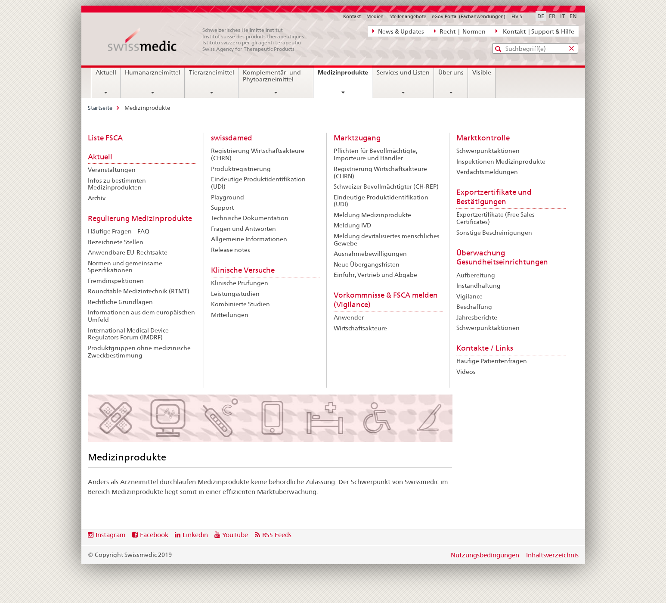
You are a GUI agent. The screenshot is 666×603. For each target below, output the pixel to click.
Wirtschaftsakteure (360, 328)
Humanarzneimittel (152, 72)
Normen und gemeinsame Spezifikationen (125, 267)
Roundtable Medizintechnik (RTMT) (138, 291)
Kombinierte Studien (240, 304)
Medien (375, 16)
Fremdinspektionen (116, 280)
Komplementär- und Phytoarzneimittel (272, 76)
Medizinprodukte (345, 75)
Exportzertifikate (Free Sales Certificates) (495, 218)
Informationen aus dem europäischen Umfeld (141, 316)
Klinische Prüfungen (239, 283)
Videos (466, 371)
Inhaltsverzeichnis (552, 555)
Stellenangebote (408, 16)
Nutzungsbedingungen (485, 555)
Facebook (154, 535)
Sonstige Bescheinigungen (494, 232)
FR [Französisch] (552, 15)
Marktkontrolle (483, 138)
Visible (481, 72)
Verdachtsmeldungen (487, 171)
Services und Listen (403, 72)
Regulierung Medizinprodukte (140, 218)
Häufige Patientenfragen (491, 360)
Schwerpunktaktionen (488, 150)
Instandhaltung (478, 285)
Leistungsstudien (235, 293)
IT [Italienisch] (562, 15)
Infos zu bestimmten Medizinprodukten (117, 184)
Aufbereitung (475, 275)
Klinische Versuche (243, 270)
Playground (227, 197)
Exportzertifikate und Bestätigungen (494, 197)
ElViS (516, 16)
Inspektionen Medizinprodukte (500, 161)
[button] (499, 49)
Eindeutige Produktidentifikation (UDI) (258, 183)
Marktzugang (357, 138)
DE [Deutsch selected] (540, 15)
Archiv (96, 198)
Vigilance (469, 296)
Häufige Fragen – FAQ (118, 231)
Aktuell (106, 72)
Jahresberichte (476, 317)
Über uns (451, 72)
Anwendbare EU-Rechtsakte (127, 252)
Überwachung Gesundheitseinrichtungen (502, 258)
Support (222, 207)
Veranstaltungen (112, 169)
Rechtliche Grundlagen (120, 301)
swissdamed (231, 138)
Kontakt (352, 16)
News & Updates (398, 31)
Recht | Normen (460, 31)
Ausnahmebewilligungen (370, 253)
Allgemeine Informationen (249, 239)
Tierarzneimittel (211, 72)
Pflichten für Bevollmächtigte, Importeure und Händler (375, 154)
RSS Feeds (276, 535)
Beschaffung (474, 306)
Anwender (349, 317)
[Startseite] (210, 39)
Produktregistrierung (241, 168)
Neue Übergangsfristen (367, 264)
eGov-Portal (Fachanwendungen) (468, 16)
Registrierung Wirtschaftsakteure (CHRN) (257, 154)
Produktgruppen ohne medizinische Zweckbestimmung (139, 352)
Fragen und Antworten (243, 228)
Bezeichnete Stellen (115, 242)
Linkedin (195, 535)
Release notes (230, 249)
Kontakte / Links (484, 348)
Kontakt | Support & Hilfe (535, 31)
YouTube (235, 535)
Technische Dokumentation (249, 217)
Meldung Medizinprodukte (372, 214)
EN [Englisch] (573, 15)
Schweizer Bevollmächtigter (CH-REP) (386, 186)
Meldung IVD (352, 225)
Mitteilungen (229, 314)
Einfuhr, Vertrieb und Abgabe (375, 274)
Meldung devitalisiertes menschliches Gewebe (387, 240)
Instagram (111, 535)
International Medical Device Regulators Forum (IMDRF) (128, 334)
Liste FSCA (105, 138)
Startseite (100, 107)
